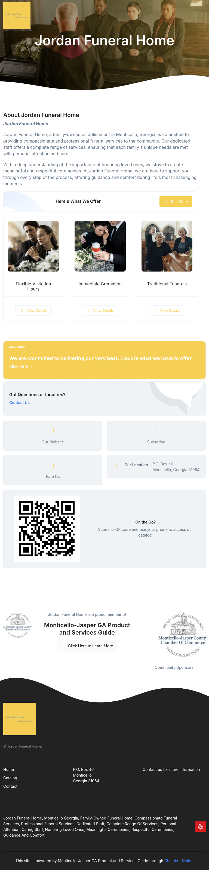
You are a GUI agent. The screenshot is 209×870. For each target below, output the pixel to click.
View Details (33, 310)
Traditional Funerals (167, 283)
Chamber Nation (179, 860)
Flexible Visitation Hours (33, 286)
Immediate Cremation (100, 283)
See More (176, 201)
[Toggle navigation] (200, 15)
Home (8, 769)
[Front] (18, 15)
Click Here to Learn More (87, 646)
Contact (10, 786)
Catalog (10, 778)
